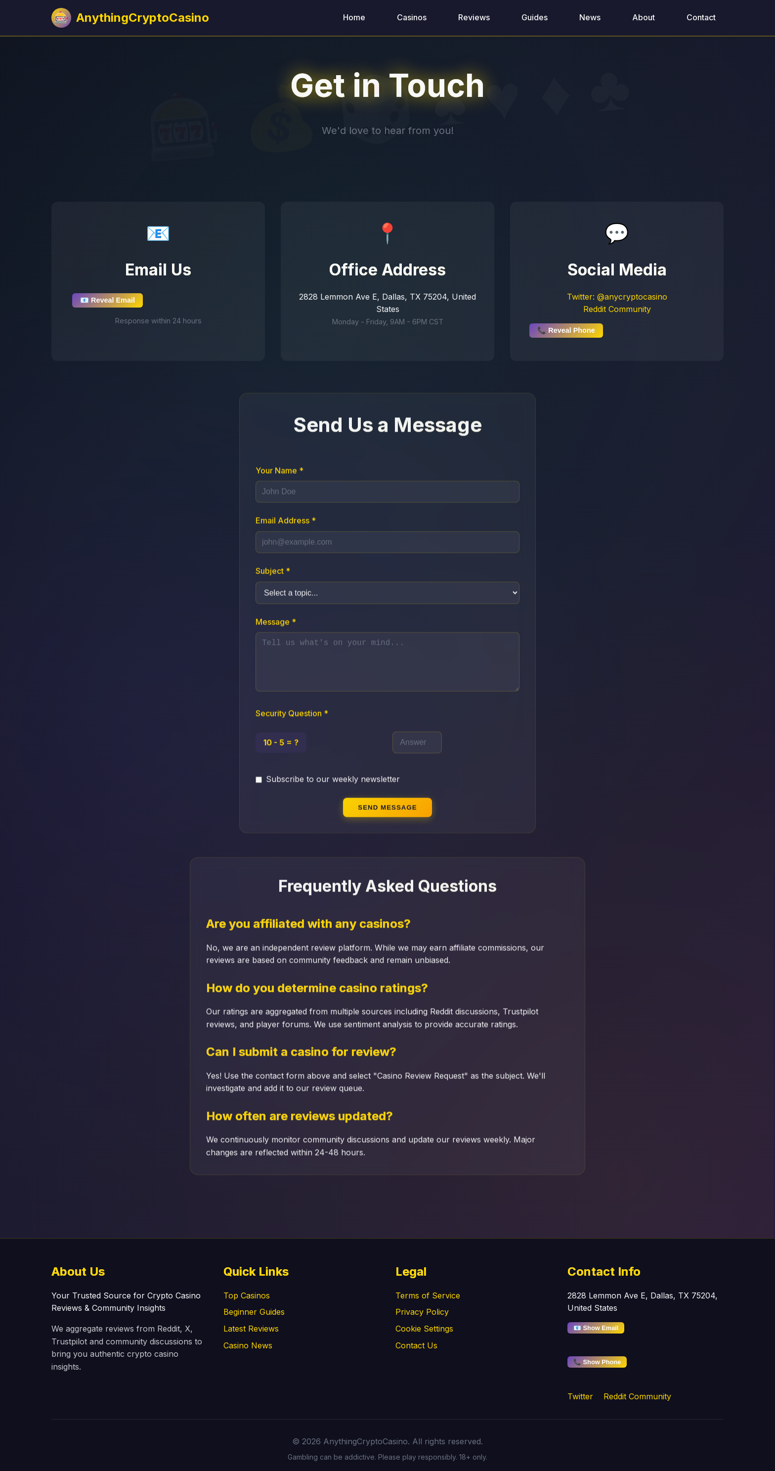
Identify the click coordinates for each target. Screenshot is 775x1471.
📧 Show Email (595, 1328)
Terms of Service (427, 1295)
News (590, 17)
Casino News (247, 1345)
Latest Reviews (251, 1329)
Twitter (580, 1396)
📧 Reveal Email (107, 300)
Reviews (474, 17)
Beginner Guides (254, 1312)
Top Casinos (246, 1295)
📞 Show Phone (597, 1362)
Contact (701, 17)
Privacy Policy (422, 1312)
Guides (534, 17)
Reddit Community (617, 309)
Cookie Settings (424, 1329)
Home (354, 17)
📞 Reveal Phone (566, 330)
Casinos (412, 17)
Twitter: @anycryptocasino (617, 297)
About (643, 17)
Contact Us (416, 1345)
